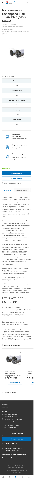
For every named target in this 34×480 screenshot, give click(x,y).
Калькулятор (17, 178)
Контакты (14, 458)
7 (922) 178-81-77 (11, 443)
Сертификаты (22, 455)
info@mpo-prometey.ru (13, 450)
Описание (7, 190)
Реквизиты (6, 458)
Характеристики (21, 190)
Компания (5, 404)
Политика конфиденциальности (17, 470)
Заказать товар (16, 173)
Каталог (5, 408)
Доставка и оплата (9, 455)
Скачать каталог (17, 434)
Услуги (4, 411)
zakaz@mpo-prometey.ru (13, 448)
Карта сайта (17, 472)
